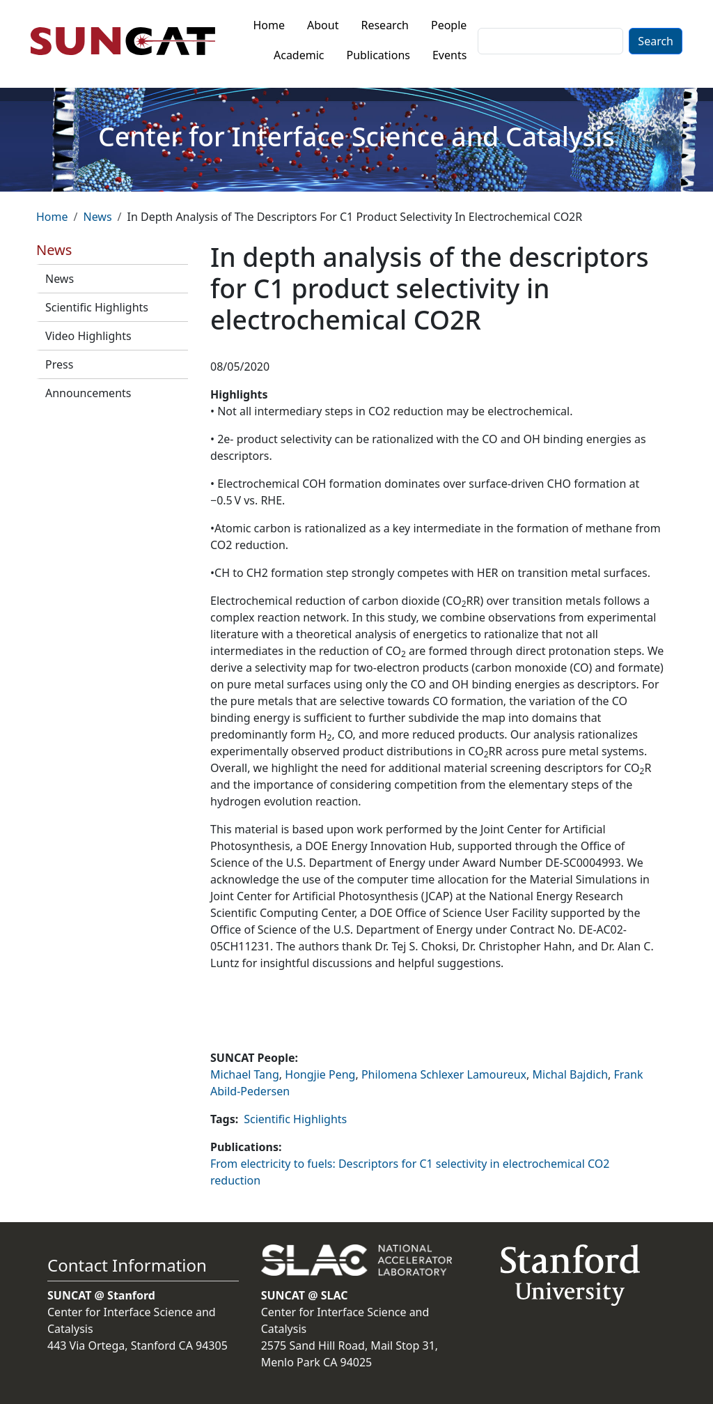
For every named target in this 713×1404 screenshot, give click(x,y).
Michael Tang (244, 1074)
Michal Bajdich (571, 1074)
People (449, 25)
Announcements (88, 393)
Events (449, 55)
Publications (378, 55)
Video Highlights (88, 336)
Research (385, 25)
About (322, 25)
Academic (299, 55)
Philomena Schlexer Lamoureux (443, 1074)
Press (59, 364)
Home (269, 25)
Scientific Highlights (96, 307)
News (97, 216)
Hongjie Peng (320, 1074)
